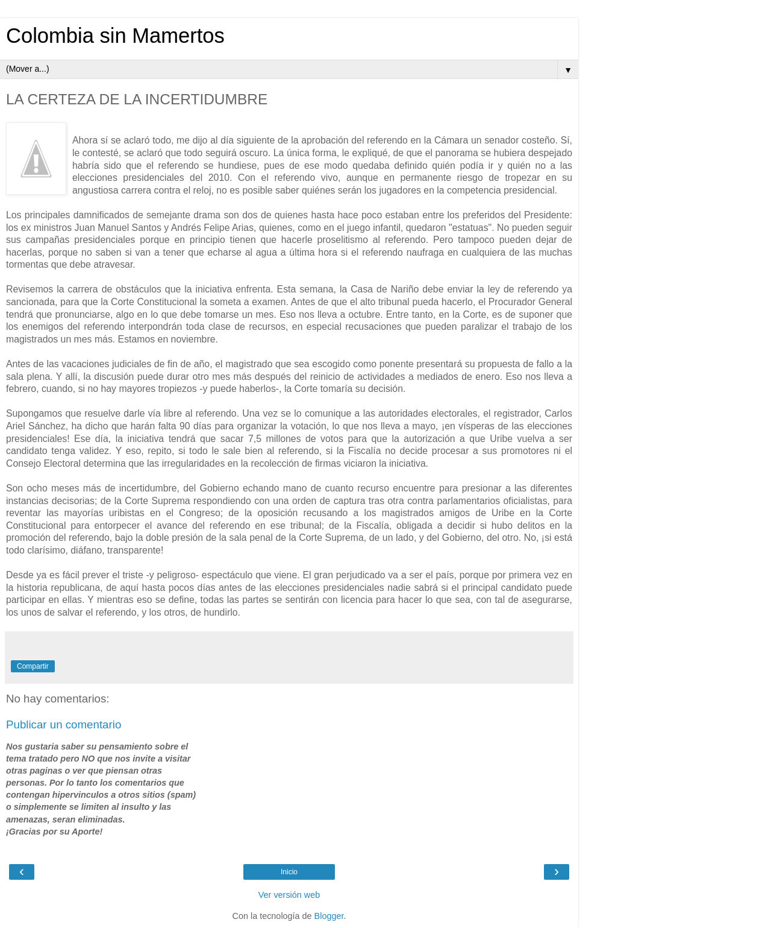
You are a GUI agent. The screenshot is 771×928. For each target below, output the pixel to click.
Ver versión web (289, 895)
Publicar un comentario (63, 724)
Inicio (289, 872)
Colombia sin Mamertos (115, 35)
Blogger (329, 916)
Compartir (33, 666)
